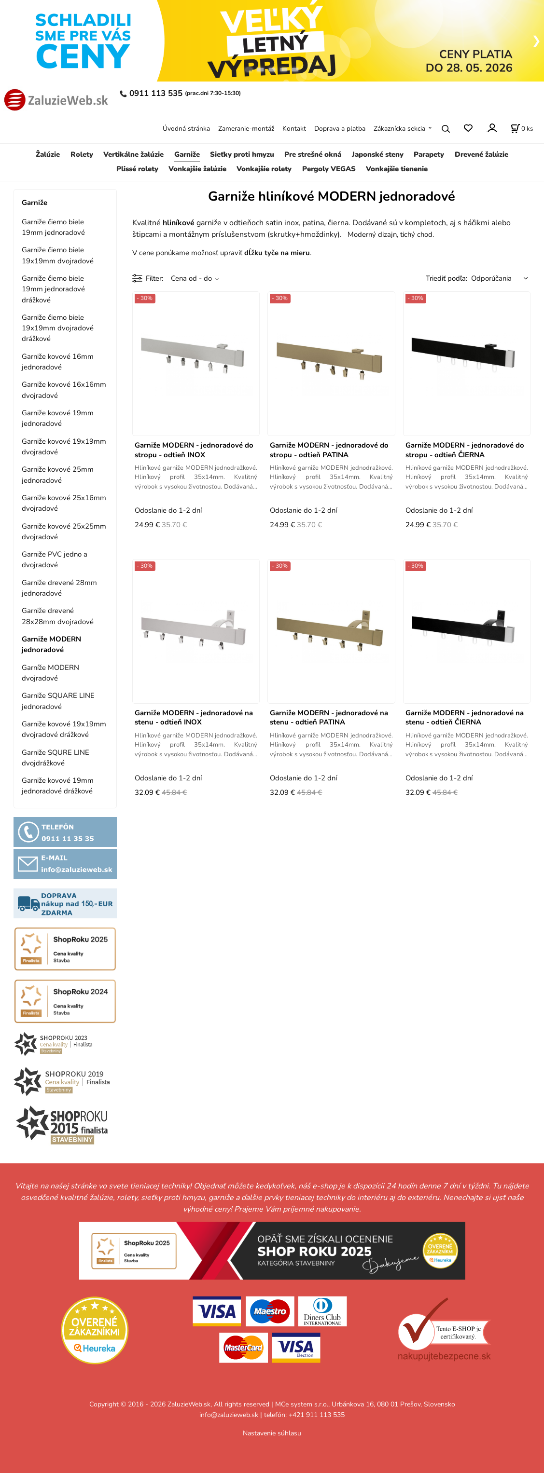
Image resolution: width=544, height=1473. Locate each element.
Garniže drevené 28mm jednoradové (59, 588)
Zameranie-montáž (246, 128)
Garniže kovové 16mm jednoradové (58, 362)
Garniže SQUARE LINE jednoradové (58, 701)
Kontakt (294, 128)
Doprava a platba (339, 128)
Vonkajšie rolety (264, 169)
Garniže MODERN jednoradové (51, 644)
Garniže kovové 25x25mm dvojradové (64, 531)
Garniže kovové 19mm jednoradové (58, 418)
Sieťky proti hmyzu (242, 154)
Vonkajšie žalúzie (197, 169)
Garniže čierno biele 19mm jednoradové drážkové (53, 289)
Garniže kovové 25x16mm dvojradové (64, 503)
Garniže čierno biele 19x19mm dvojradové (58, 255)
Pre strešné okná (312, 154)
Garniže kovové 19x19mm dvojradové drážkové (64, 729)
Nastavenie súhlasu (272, 1433)
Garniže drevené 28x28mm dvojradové (58, 616)
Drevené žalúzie (481, 154)
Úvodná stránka (186, 128)
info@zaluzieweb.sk (228, 1414)
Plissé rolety (137, 169)
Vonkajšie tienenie (397, 169)
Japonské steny (378, 154)
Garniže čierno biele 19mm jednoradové (53, 227)
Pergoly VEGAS (329, 169)
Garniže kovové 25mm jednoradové (58, 474)
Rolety (81, 154)
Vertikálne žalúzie (133, 154)
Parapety (429, 154)
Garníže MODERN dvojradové (50, 673)
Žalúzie (48, 154)
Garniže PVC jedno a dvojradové (54, 559)
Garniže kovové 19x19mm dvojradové (64, 446)
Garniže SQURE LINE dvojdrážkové (55, 758)
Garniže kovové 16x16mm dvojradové (64, 390)
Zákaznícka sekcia (399, 128)
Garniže (187, 154)
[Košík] (522, 129)
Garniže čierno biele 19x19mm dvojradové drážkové (58, 328)
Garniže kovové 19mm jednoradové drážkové (58, 786)
